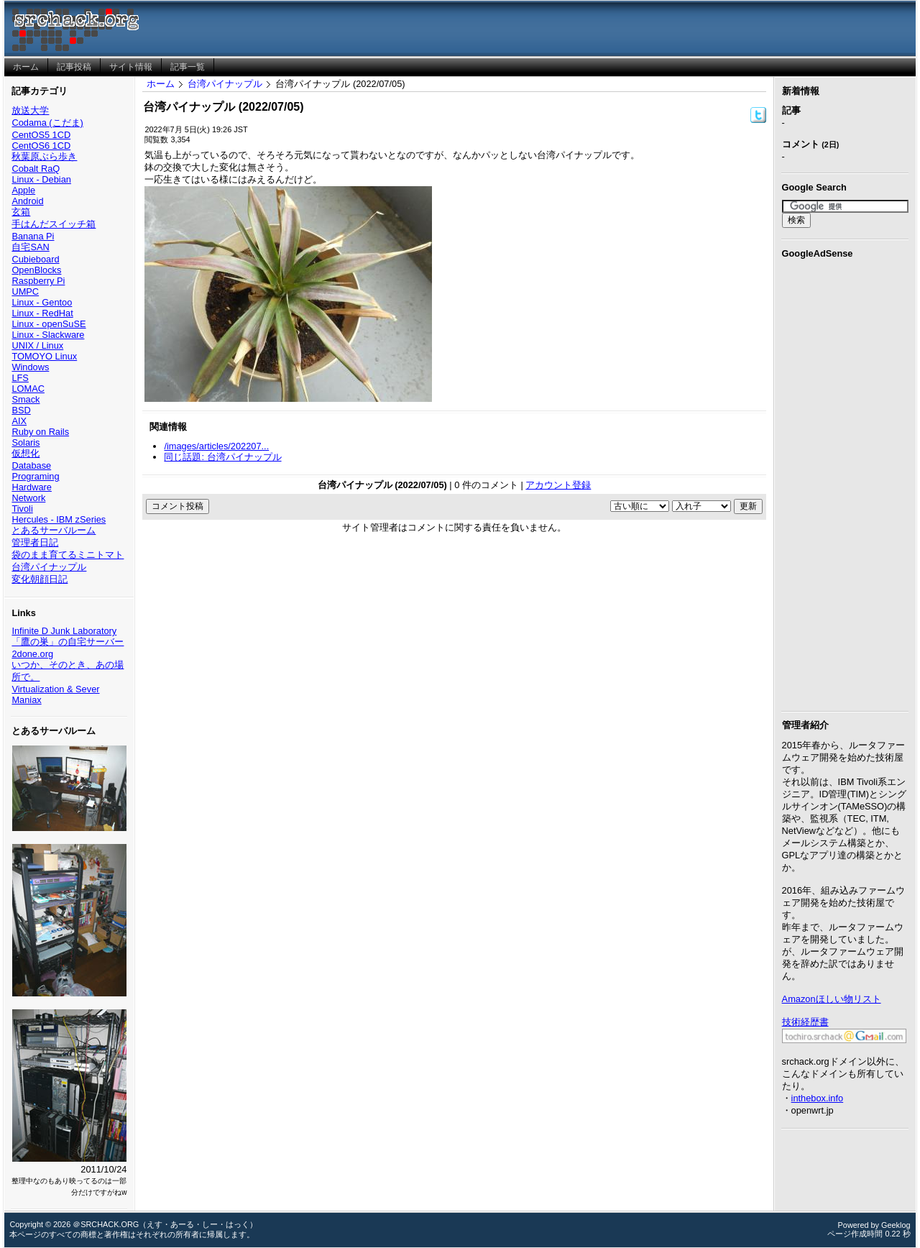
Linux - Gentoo (42, 302)
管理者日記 (35, 542)
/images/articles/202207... (216, 446)
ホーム (161, 83)
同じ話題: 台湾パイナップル (222, 456)
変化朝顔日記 (40, 579)
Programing (35, 476)
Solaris (26, 442)
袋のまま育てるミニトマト (68, 554)
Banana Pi (33, 236)
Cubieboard (35, 259)
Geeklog (896, 1225)
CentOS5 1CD (41, 134)
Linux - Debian (41, 179)
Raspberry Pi (38, 280)
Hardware (31, 487)
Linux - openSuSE (49, 323)
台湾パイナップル (49, 566)
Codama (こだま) (47, 122)
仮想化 (26, 453)
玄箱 (21, 211)
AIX (19, 421)
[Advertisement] (845, 482)
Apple (23, 190)
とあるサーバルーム (54, 530)
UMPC (25, 291)
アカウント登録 (558, 485)
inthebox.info (817, 1098)
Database (31, 465)
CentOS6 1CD (41, 145)
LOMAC (28, 388)
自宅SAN (30, 247)
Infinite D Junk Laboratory (64, 630)
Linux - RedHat (42, 313)
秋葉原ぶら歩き (44, 156)
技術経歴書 (805, 1022)
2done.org (32, 653)
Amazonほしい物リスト (831, 999)
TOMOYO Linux (44, 356)
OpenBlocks (36, 270)
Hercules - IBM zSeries (59, 519)
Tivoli (22, 508)
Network (28, 497)
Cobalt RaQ (36, 168)
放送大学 (30, 110)
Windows (30, 367)
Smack (26, 399)
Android (27, 201)
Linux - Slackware (48, 334)
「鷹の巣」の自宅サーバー (68, 641)
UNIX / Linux (37, 345)
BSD (21, 410)
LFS (20, 377)
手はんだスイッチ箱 (54, 224)
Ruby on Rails (40, 431)
